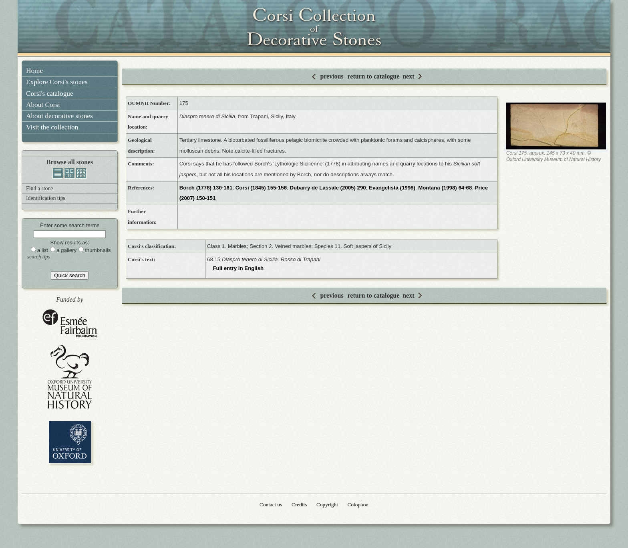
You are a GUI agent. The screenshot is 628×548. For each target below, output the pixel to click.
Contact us (271, 505)
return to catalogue (374, 76)
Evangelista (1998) (392, 188)
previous (331, 76)
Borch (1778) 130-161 (206, 188)
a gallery (66, 250)
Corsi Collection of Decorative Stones (314, 28)
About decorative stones (59, 116)
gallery (69, 173)
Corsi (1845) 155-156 (261, 188)
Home (34, 71)
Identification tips (45, 198)
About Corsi (43, 105)
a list (42, 250)
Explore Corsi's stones (57, 82)
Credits (299, 505)
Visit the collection (52, 127)
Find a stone (39, 188)
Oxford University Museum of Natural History (69, 377)
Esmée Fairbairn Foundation (70, 324)
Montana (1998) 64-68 (445, 188)
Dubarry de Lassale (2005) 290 (328, 188)
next (408, 76)
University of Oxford (69, 442)
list (57, 173)
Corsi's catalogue (49, 93)
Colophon (358, 505)
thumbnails (81, 173)
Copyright (327, 505)
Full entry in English (238, 268)
